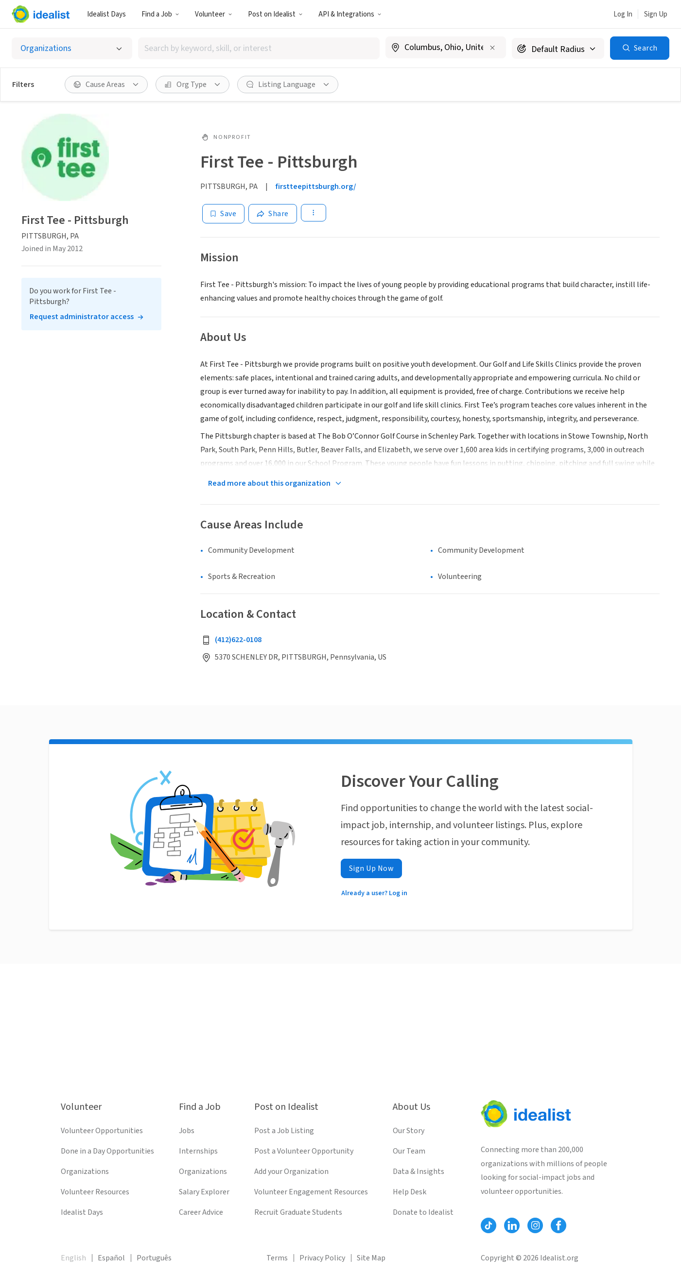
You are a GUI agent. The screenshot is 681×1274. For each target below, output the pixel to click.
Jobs (186, 1130)
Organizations (85, 1171)
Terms (277, 1258)
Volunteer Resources (95, 1192)
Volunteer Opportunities (102, 1130)
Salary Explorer (204, 1192)
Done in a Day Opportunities (107, 1151)
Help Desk (409, 1192)
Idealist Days (106, 14)
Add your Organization (291, 1171)
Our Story (408, 1130)
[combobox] (259, 48)
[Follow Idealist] (488, 1225)
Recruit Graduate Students (298, 1212)
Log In (622, 14)
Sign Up (655, 14)
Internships (198, 1151)
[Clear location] (492, 47)
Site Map (371, 1258)
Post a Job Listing (284, 1130)
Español (111, 1258)
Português (154, 1258)
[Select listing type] (72, 48)
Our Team (409, 1151)
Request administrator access (82, 316)
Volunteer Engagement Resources (311, 1192)
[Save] (223, 213)
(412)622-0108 (238, 639)
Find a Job (160, 14)
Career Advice (201, 1212)
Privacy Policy (322, 1258)
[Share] (272, 213)
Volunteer (213, 14)
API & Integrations (350, 14)
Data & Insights (418, 1171)
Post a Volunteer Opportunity (303, 1151)
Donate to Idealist (423, 1212)
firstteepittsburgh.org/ (316, 186)
